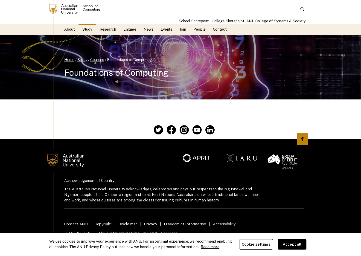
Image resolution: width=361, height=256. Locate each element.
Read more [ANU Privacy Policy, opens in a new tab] (210, 247)
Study (87, 29)
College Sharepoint (228, 21)
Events (166, 29)
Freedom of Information (185, 224)
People (199, 29)
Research (108, 29)
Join (183, 29)
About (69, 29)
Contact (220, 29)
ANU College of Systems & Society (276, 21)
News (148, 29)
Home (69, 60)
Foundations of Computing (129, 60)
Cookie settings (256, 244)
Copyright (103, 224)
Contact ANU (76, 224)
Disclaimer (127, 224)
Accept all (292, 244)
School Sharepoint (194, 21)
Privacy (150, 224)
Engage (130, 29)
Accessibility (224, 224)
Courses (97, 60)
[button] (302, 9)
